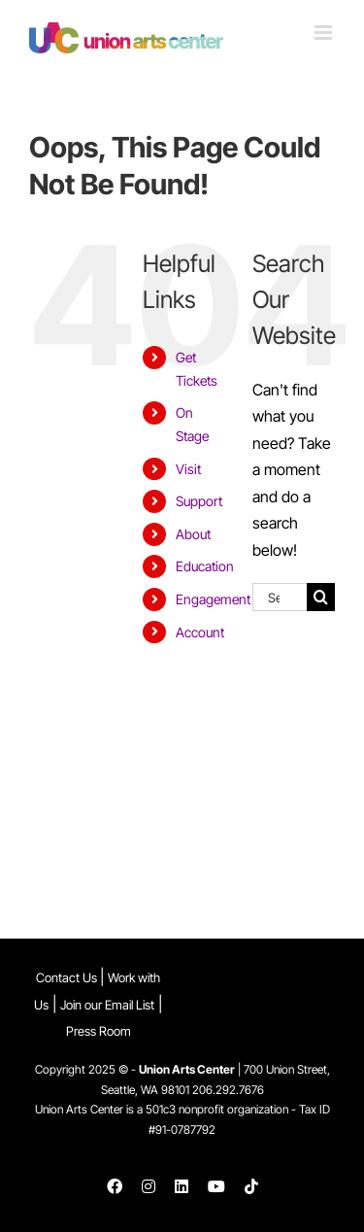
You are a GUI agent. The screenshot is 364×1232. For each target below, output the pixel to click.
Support (199, 501)
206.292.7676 (228, 1089)
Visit (188, 469)
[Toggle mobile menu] (324, 32)
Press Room (98, 1031)
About (193, 534)
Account (200, 632)
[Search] (321, 597)
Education (205, 566)
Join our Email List (107, 1004)
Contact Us (68, 977)
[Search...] (279, 597)
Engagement (213, 599)
